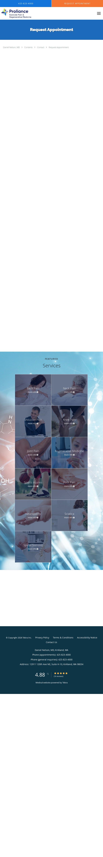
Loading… (53, 199)
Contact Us (51, 642)
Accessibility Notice (87, 637)
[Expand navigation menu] (98, 13)
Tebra (65, 682)
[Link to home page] (21, 13)
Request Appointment (59, 47)
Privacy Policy (42, 637)
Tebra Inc (27, 637)
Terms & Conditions (63, 637)
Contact (41, 47)
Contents (28, 47)
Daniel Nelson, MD (11, 47)
